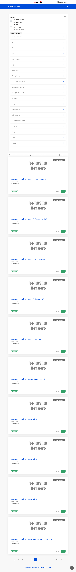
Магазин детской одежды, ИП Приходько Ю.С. (29, 219)
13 (52, 560)
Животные (38, 70)
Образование (38, 115)
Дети (38, 53)
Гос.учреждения (38, 48)
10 (39, 560)
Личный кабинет (63, 2)
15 (57, 560)
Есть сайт (14, 25)
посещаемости (42, 155)
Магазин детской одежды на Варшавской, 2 (28, 379)
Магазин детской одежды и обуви (24, 419)
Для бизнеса (38, 59)
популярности (32, 155)
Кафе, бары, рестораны (38, 76)
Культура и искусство (38, 93)
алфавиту (60, 155)
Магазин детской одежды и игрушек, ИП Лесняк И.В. (31, 539)
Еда (38, 65)
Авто (38, 42)
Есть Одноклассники (17, 30)
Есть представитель (17, 20)
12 (48, 560)
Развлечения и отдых (38, 121)
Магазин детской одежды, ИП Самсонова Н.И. (29, 179)
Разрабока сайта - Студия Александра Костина (38, 567)
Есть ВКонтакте (16, 27)
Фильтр (12, 17)
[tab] (38, 36)
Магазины (38, 98)
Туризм (38, 137)
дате (24, 155)
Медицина (38, 104)
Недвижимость (38, 109)
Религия (38, 126)
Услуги (38, 143)
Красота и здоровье (38, 87)
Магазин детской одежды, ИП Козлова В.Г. (27, 299)
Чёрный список (38, 37)
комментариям (52, 155)
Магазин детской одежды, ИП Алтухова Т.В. (28, 339)
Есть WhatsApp (16, 22)
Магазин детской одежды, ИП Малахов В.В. (28, 259)
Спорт (38, 132)
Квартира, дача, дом (38, 81)
